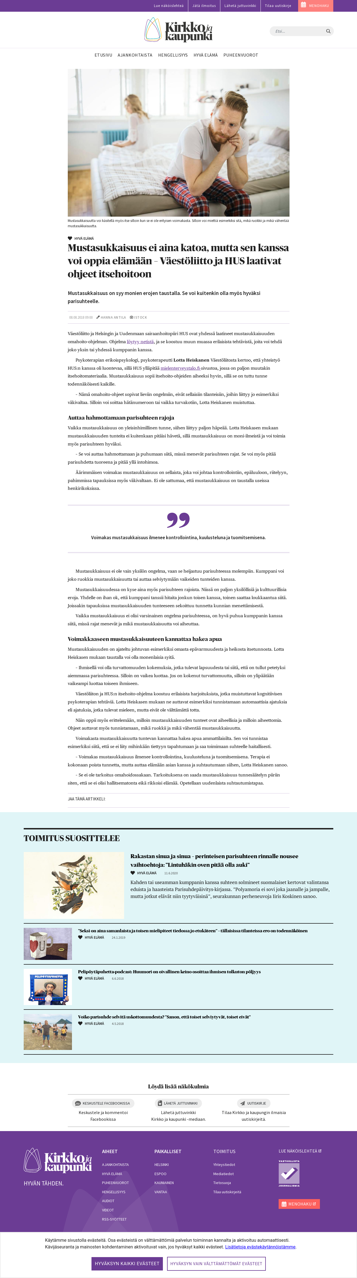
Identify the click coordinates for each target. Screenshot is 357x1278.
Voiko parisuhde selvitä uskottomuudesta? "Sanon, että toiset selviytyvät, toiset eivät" (164, 1017)
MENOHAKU (319, 5)
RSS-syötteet (114, 1219)
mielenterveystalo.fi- (181, 368)
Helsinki (162, 1164)
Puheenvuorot (115, 1182)
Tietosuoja (222, 1182)
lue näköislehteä (298, 1151)
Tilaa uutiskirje (278, 5)
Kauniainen (164, 1182)
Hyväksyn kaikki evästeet (127, 1263)
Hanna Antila (113, 317)
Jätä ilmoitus (204, 5)
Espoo (161, 1173)
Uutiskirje (256, 1103)
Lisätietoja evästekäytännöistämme (260, 1247)
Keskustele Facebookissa (106, 1103)
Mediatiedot (223, 1173)
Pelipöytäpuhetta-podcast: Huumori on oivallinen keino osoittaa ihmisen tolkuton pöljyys (169, 972)
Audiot (108, 1200)
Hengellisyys (114, 1191)
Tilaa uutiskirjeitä (227, 1191)
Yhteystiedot (224, 1164)
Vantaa (161, 1191)
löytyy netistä (140, 341)
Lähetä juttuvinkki (240, 5)
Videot (108, 1209)
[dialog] (178, 1255)
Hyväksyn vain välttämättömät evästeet (216, 1264)
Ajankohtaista (115, 1164)
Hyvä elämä (112, 1173)
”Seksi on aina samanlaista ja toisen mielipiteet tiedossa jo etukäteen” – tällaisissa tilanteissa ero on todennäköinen (193, 931)
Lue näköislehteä (169, 5)
